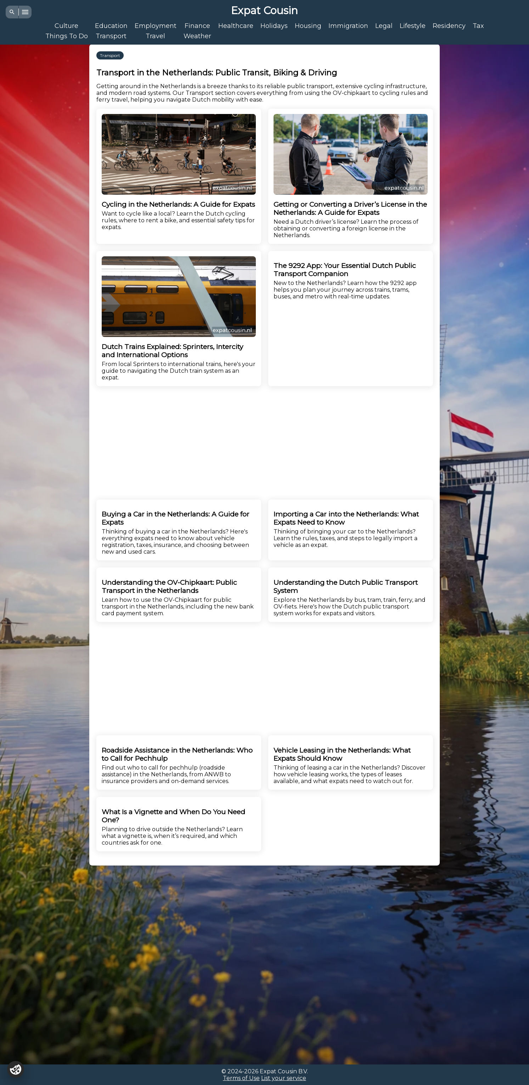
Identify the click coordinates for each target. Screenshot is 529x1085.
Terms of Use (241, 1078)
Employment (155, 25)
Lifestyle (413, 25)
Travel (155, 36)
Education (111, 25)
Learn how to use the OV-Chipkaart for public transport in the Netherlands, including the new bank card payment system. (179, 597)
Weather (197, 36)
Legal (384, 25)
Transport (111, 36)
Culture (66, 25)
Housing (308, 25)
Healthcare (235, 25)
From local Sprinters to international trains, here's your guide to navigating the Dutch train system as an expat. (179, 318)
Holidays (274, 25)
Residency (449, 25)
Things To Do (66, 36)
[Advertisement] (39, 152)
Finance (197, 25)
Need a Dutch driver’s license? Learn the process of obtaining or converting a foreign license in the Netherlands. (351, 176)
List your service (283, 1078)
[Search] (12, 12)
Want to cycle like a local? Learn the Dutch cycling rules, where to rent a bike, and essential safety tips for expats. (179, 172)
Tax (478, 25)
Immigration (348, 25)
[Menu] (25, 12)
